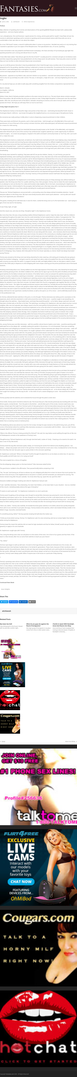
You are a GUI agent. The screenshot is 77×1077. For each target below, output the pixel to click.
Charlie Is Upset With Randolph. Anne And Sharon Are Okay (63, 625)
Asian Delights (5, 589)
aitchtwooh (16, 22)
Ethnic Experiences (29, 22)
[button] (76, 8)
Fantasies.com (10, 1074)
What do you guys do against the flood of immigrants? (37, 625)
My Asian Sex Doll (6, 624)
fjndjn (2, 742)
